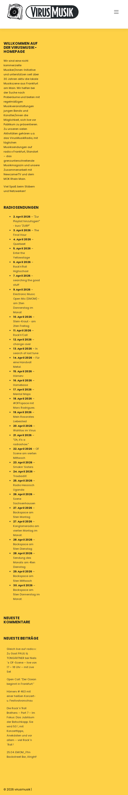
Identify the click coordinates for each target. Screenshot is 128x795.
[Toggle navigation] (116, 11)
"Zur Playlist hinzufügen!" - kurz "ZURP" (26, 221)
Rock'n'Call (20, 335)
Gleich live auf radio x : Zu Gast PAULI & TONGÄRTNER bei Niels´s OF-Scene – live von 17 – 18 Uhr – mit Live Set (22, 660)
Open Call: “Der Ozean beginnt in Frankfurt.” (21, 681)
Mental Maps (22, 394)
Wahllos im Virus (24, 430)
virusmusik (22, 789)
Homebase (20, 385)
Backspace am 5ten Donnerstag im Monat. (26, 594)
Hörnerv (18, 376)
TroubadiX (20, 476)
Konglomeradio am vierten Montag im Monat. (26, 530)
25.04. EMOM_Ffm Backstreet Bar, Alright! (22, 754)
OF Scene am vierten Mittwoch (26, 453)
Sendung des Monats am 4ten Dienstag (24, 562)
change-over (22, 344)
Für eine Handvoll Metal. (26, 362)
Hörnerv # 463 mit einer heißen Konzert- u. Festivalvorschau (21, 696)
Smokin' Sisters (23, 467)
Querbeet (19, 244)
